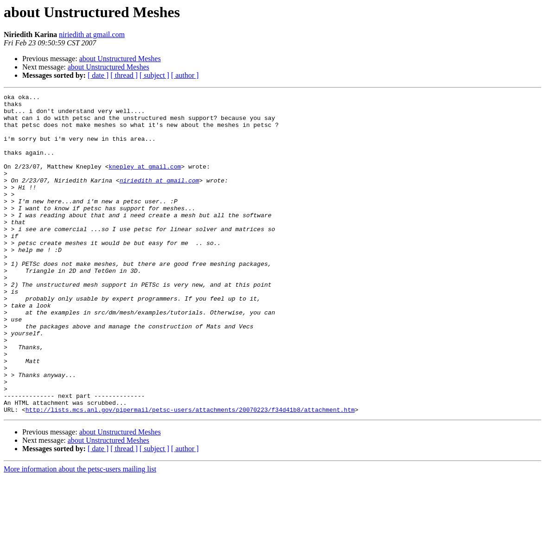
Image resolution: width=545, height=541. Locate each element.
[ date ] (98, 75)
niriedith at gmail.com (92, 34)
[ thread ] (124, 75)
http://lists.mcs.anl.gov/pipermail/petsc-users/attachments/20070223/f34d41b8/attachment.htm (190, 473)
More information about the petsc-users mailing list (80, 533)
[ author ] (185, 75)
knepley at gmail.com (145, 181)
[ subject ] (154, 75)
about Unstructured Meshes (120, 59)
